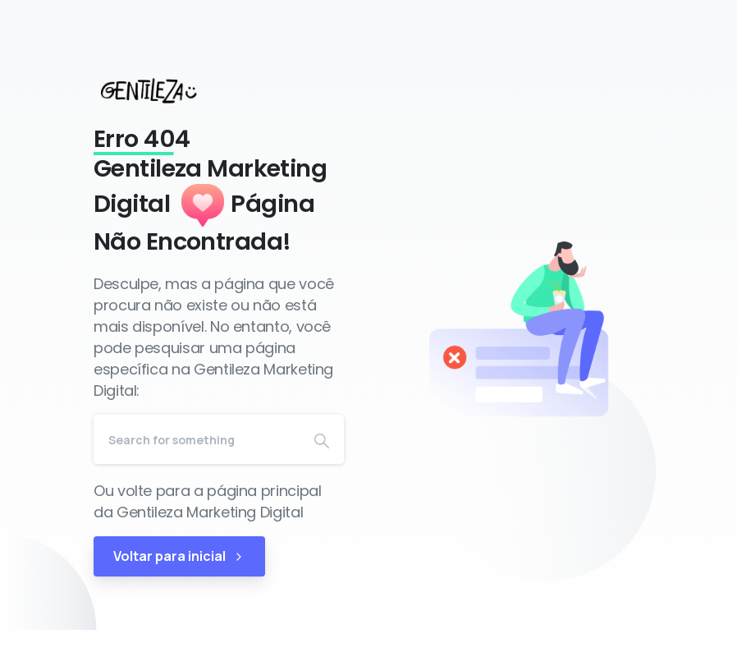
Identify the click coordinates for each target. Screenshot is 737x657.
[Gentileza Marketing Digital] (164, 90)
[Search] (197, 439)
